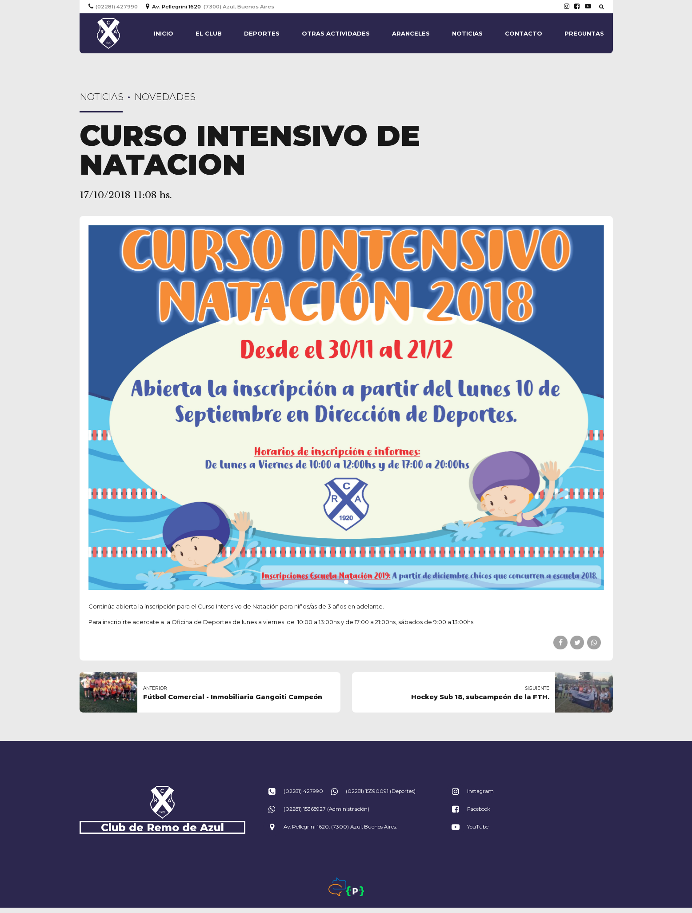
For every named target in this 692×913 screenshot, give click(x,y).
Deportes (262, 33)
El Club (209, 33)
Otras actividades (336, 33)
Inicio (163, 33)
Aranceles (411, 33)
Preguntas (584, 33)
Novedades (165, 96)
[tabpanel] (346, 407)
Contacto (523, 33)
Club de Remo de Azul (162, 827)
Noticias (467, 33)
